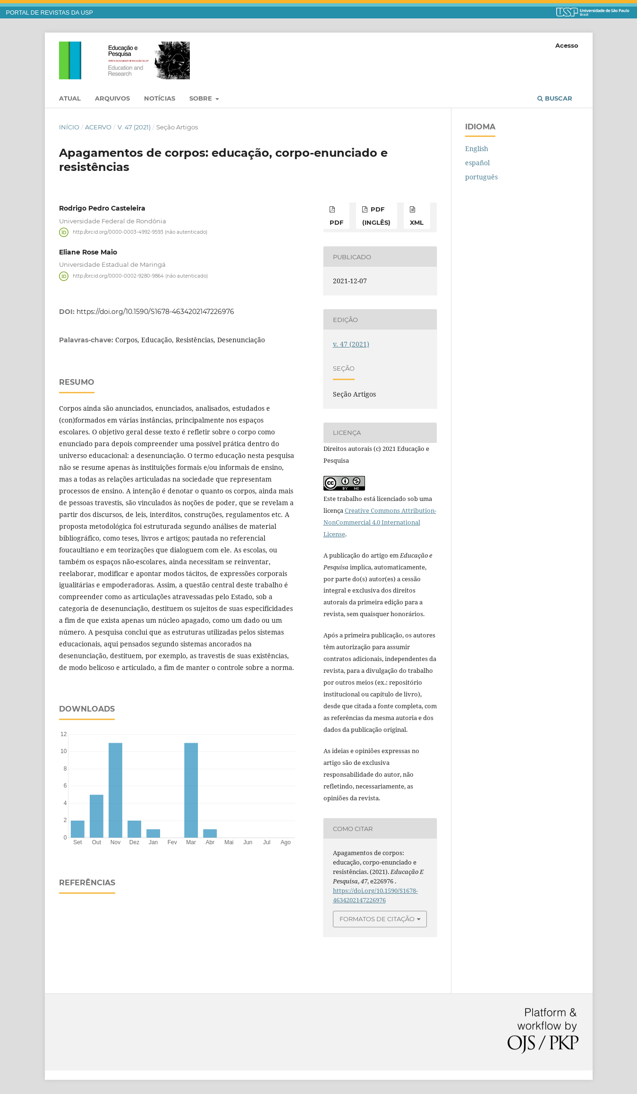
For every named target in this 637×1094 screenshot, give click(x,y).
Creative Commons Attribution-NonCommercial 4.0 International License (379, 522)
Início (69, 127)
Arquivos (112, 98)
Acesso (566, 45)
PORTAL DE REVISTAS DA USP (49, 12)
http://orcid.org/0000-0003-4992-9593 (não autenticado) (140, 232)
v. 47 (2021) (134, 127)
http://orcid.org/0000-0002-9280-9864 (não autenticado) (140, 276)
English (476, 148)
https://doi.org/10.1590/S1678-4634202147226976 (155, 311)
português (481, 176)
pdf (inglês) (376, 215)
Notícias (159, 98)
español (477, 162)
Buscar (554, 98)
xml (417, 222)
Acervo (98, 127)
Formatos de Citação (377, 919)
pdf (336, 222)
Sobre (201, 98)
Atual (70, 98)
